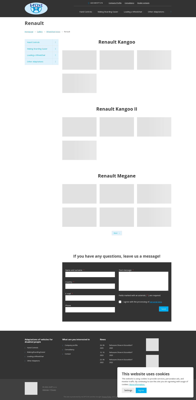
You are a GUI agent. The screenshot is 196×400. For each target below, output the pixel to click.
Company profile (71, 344)
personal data (156, 301)
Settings (128, 390)
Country (69, 281)
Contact (68, 353)
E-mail (69, 293)
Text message (126, 270)
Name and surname (74, 270)
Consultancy (129, 3)
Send (163, 309)
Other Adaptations (156, 11)
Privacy (53, 389)
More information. (137, 384)
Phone (68, 304)
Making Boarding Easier (108, 11)
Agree (141, 390)
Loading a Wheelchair (133, 11)
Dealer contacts (143, 3)
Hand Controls (85, 11)
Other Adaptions (33, 359)
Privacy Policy (106, 396)
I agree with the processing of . (142, 301)
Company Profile (115, 3)
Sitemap (45, 389)
